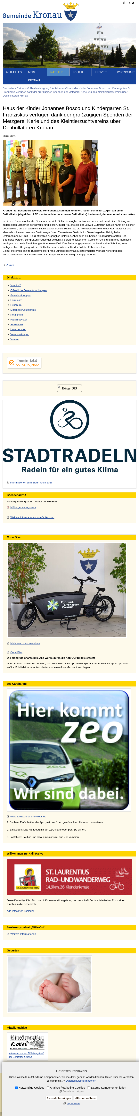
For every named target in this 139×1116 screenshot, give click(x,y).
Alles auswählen (85, 1098)
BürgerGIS (69, 388)
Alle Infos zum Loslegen (21, 910)
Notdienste (16, 314)
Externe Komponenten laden (108, 1087)
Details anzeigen (73, 1091)
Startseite (8, 88)
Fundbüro (15, 304)
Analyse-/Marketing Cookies (67, 1087)
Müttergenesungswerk (23, 507)
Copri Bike (16, 652)
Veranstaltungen (19, 334)
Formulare (16, 300)
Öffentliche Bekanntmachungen (28, 290)
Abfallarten (58, 88)
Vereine (14, 339)
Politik (78, 72)
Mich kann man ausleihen (25, 643)
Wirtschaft (126, 72)
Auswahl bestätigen (59, 1098)
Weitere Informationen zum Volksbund (32, 517)
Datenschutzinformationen (81, 1080)
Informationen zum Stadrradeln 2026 (31, 482)
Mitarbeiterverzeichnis (23, 309)
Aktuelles (14, 72)
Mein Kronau (34, 76)
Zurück (10, 265)
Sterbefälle (16, 324)
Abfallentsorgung (39, 88)
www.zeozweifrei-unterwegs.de (28, 816)
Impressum (73, 1103)
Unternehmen (18, 329)
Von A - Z (15, 285)
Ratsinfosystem (19, 319)
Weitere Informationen (23, 934)
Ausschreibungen (20, 295)
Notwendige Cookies (31, 1087)
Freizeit (101, 72)
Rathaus (56, 72)
